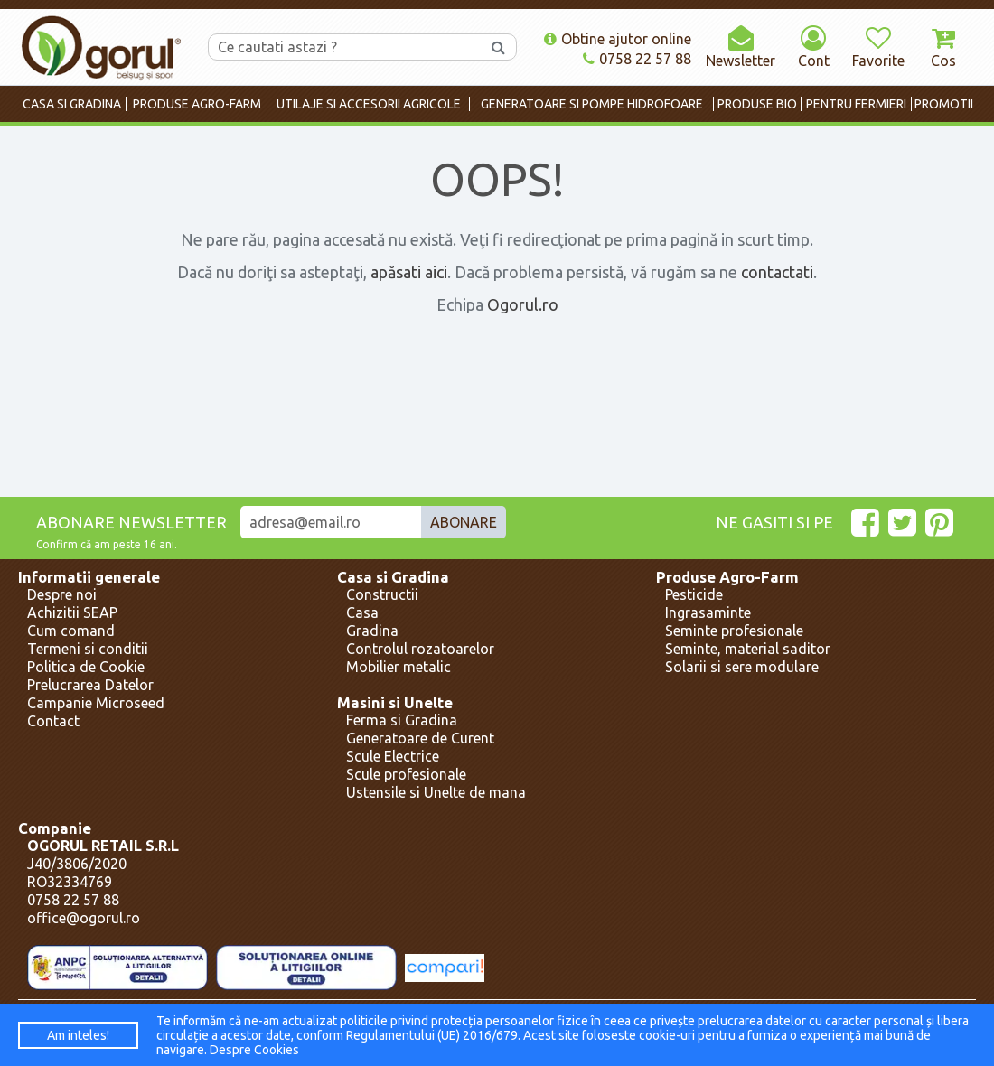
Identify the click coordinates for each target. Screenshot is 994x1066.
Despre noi (62, 594)
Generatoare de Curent (420, 738)
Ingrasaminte (708, 612)
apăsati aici (408, 272)
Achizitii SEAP (72, 612)
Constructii (382, 594)
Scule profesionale (406, 774)
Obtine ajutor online (617, 39)
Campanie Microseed (95, 703)
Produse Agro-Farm (727, 576)
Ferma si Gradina (401, 720)
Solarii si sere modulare (742, 667)
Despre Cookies (254, 1050)
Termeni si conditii (87, 649)
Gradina (372, 630)
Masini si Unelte (395, 702)
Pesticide (694, 594)
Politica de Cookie (86, 667)
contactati (777, 272)
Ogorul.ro (522, 304)
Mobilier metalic (398, 667)
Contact (53, 721)
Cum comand (71, 630)
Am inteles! (78, 1035)
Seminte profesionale (734, 630)
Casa (362, 612)
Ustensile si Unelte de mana (436, 792)
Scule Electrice (392, 756)
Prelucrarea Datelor (90, 685)
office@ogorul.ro (83, 918)
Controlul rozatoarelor (420, 649)
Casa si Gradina (393, 576)
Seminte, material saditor (747, 649)
